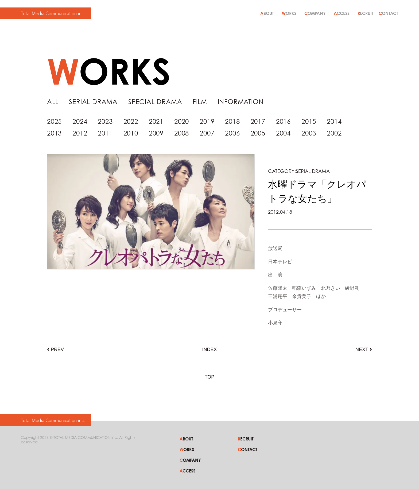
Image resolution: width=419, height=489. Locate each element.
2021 (156, 121)
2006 (232, 133)
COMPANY (315, 13)
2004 (283, 133)
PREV (57, 349)
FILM (200, 102)
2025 (54, 121)
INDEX (209, 349)
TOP (210, 377)
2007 (207, 133)
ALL (52, 102)
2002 (334, 133)
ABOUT (267, 13)
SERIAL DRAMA (93, 102)
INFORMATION (241, 102)
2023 (105, 121)
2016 (283, 121)
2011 (105, 133)
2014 (334, 121)
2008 (181, 133)
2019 (207, 121)
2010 (130, 133)
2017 (258, 121)
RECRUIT (365, 13)
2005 (258, 133)
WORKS (289, 13)
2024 (79, 121)
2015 (308, 121)
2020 (181, 121)
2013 (54, 133)
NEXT (361, 349)
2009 (156, 133)
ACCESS (342, 13)
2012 (79, 133)
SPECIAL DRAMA (155, 102)
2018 (232, 121)
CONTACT (388, 13)
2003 (308, 133)
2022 (130, 121)
